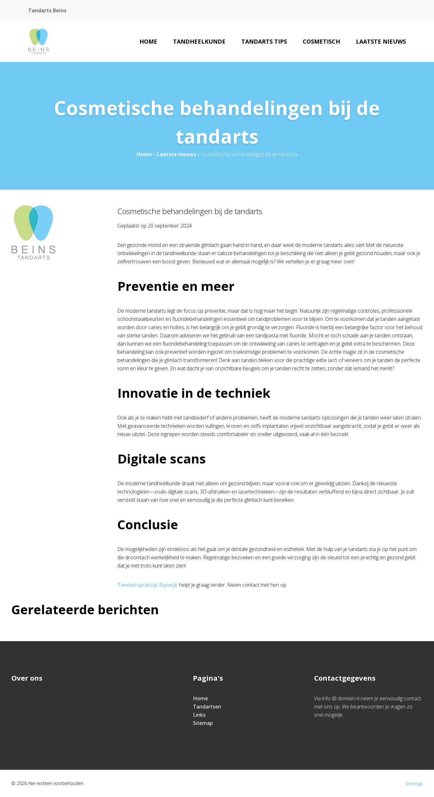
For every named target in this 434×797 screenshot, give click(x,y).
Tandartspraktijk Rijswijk (147, 584)
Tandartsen (207, 706)
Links (199, 714)
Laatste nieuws (381, 41)
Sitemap (203, 723)
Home (148, 41)
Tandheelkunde (199, 41)
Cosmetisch (321, 41)
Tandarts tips (264, 41)
